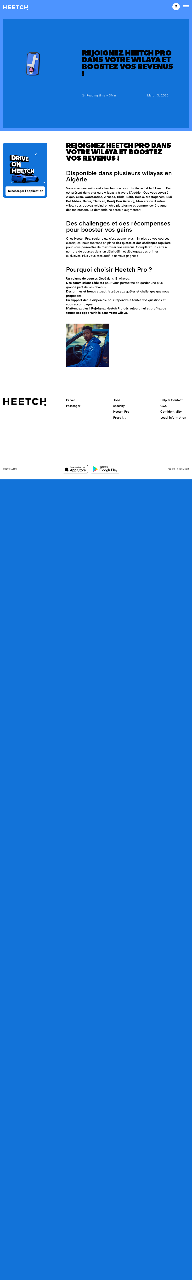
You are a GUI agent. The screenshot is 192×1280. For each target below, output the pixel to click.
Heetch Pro (121, 411)
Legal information (173, 417)
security (119, 406)
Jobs (116, 400)
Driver (70, 400)
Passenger (73, 406)
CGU (163, 406)
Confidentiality (171, 411)
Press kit (119, 417)
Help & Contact (171, 400)
